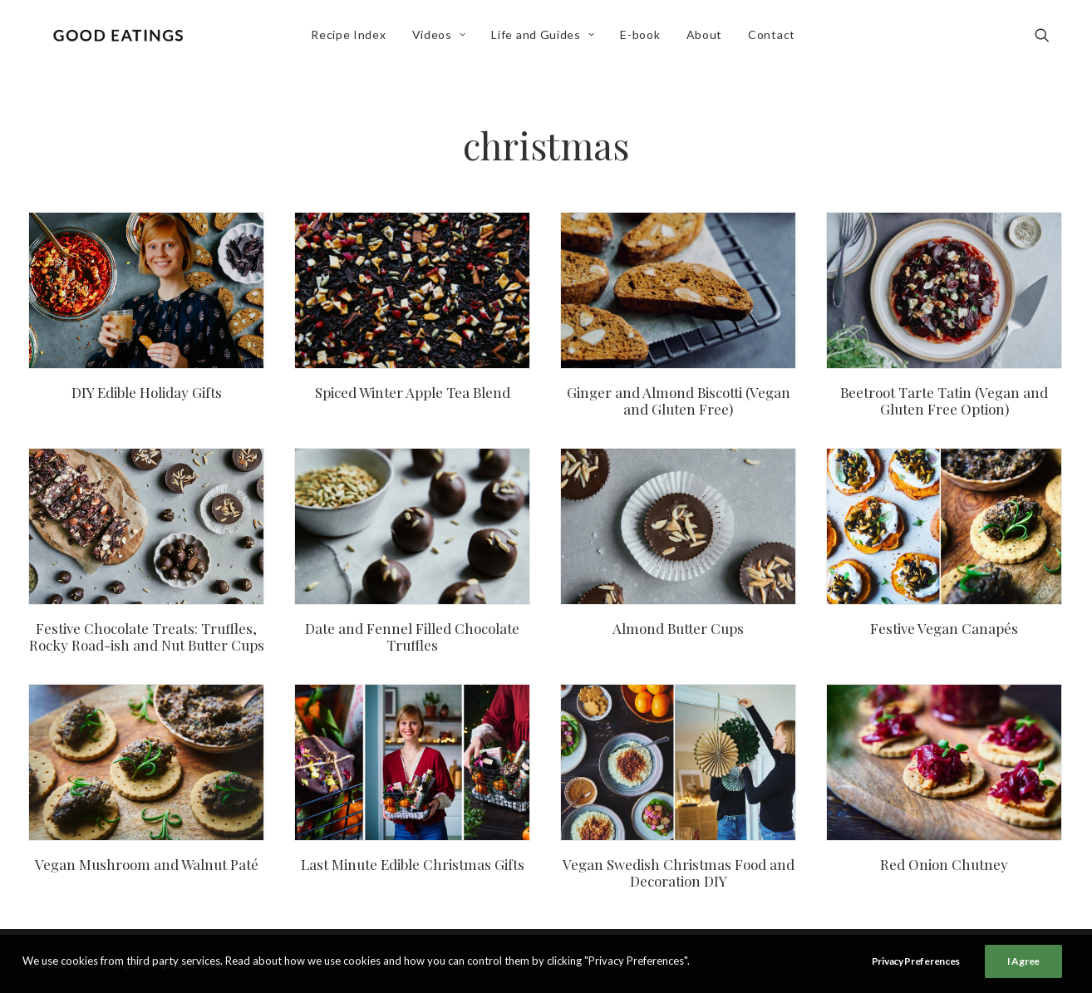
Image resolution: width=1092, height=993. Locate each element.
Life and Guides (546, 39)
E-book (644, 39)
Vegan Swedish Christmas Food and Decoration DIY (678, 872)
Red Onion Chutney (944, 864)
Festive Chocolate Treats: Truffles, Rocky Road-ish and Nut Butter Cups (146, 636)
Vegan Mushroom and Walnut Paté (146, 864)
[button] (1050, 39)
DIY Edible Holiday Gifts (146, 392)
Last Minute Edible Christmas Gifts (412, 864)
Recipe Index (351, 39)
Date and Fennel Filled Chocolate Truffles (412, 636)
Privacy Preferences (916, 961)
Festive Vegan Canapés (944, 628)
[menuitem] (352, 39)
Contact (775, 39)
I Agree (1023, 961)
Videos (443, 39)
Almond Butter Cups (678, 628)
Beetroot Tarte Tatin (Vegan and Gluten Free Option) (944, 400)
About (708, 39)
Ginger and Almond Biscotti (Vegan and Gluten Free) (678, 400)
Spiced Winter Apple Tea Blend (412, 392)
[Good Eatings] (121, 39)
